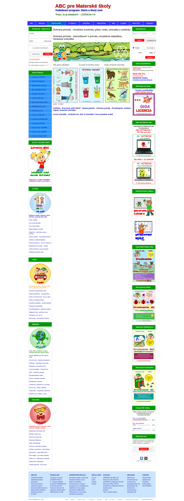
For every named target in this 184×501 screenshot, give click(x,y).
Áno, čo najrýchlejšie (139, 418)
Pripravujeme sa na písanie (77, 492)
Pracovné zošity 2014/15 (110, 479)
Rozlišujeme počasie (35, 381)
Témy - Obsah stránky (110, 492)
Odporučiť (143, 449)
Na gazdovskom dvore (36, 375)
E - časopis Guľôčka (56, 482)
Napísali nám (146, 479)
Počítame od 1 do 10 (35, 315)
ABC (67, 499)
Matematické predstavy (38, 490)
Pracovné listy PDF (56, 486)
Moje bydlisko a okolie (36, 229)
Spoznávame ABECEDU (77, 490)
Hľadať (139, 40)
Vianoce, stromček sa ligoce (38, 446)
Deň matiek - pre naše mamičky (39, 455)
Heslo (31, 41)
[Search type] (151, 41)
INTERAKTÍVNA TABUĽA (132, 499)
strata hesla (47, 41)
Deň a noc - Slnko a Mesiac (37, 387)
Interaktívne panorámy (76, 494)
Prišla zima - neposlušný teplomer (39, 390)
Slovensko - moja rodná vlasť (38, 452)
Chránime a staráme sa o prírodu (39, 384)
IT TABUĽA (91, 499)
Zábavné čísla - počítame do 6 (38, 312)
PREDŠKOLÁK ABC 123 (111, 477)
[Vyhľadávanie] (144, 33)
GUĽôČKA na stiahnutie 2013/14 (113, 486)
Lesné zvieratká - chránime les (38, 369)
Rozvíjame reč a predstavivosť (78, 486)
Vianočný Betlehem (35, 440)
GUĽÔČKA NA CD (56, 479)
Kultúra (94, 484)
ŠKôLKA (73, 499)
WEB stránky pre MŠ (56, 492)
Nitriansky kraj (131, 492)
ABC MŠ (34, 475)
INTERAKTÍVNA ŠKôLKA (77, 475)
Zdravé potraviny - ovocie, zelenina (40, 243)
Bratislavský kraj (132, 486)
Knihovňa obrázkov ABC (57, 490)
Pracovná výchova (37, 484)
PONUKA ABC (55, 475)
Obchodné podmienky (147, 499)
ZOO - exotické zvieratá (36, 372)
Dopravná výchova (37, 492)
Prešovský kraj (131, 490)
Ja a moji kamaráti (35, 223)
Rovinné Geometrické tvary (37, 291)
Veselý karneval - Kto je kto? (38, 464)
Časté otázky (146, 484)
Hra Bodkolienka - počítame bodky (40, 309)
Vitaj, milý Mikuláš (34, 443)
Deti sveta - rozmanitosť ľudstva (39, 318)
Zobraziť (150, 57)
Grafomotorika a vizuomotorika (38, 249)
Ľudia (93, 479)
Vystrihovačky (107, 488)
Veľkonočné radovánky (36, 461)
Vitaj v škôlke (33, 220)
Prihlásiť (48, 54)
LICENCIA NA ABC (37, 477)
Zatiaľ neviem (137, 428)
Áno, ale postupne (138, 423)
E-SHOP (33, 494)
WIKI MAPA (131, 475)
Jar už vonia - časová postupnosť (39, 360)
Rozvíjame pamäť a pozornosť (78, 477)
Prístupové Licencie (56, 477)
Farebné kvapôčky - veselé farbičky (40, 303)
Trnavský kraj (131, 482)
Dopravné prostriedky (36, 306)
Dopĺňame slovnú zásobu (77, 488)
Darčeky (105, 490)
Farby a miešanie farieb (36, 300)
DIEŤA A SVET (96, 475)
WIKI (106, 499)
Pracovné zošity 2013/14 (110, 484)
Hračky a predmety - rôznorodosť (39, 449)
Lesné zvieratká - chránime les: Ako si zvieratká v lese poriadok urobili (83, 114)
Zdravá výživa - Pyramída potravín (40, 237)
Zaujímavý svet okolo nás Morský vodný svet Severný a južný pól (37, 434)
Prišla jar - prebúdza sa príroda (38, 363)
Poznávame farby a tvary (77, 479)
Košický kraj (131, 488)
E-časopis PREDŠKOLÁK (58, 484)
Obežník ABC (146, 477)
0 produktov (151, 48)
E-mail (31, 33)
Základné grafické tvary (36, 252)
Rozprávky (34, 482)
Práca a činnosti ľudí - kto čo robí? (39, 297)
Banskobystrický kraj (133, 484)
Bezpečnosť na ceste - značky (38, 246)
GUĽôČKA (106, 475)
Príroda (94, 482)
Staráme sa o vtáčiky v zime (38, 393)
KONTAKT (145, 475)
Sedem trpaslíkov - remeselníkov (39, 294)
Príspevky (145, 482)
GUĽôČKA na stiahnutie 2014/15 (113, 482)
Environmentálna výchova (39, 488)
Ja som (94, 477)
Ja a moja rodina (34, 226)
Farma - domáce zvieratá (37, 378)
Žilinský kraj (130, 477)
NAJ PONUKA (146, 486)
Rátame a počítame (75, 482)
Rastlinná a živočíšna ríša (37, 366)
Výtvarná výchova (36, 486)
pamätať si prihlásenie (40, 48)
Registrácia (36, 54)
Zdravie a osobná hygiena (37, 240)
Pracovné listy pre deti (57, 488)
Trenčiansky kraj (132, 479)
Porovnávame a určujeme (77, 484)
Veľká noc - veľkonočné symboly (39, 458)
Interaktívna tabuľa (37, 479)
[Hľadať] (153, 33)
